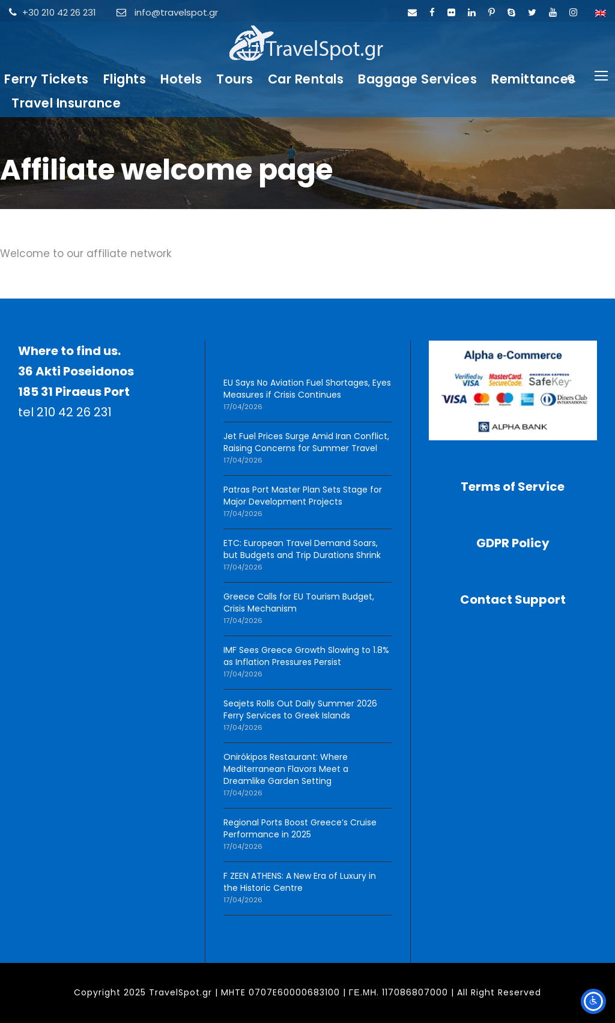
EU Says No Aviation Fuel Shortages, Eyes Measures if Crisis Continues (307, 389)
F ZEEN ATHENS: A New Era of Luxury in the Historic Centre (299, 882)
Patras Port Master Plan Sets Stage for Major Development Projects (302, 496)
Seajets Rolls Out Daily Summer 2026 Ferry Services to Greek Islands (300, 709)
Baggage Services (417, 79)
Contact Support (513, 599)
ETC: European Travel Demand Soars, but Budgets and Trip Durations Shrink (302, 549)
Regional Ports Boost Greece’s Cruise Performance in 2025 (300, 828)
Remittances (533, 79)
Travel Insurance (66, 103)
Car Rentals (306, 79)
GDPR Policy (513, 543)
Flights (125, 79)
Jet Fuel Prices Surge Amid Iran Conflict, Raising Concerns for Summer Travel (306, 442)
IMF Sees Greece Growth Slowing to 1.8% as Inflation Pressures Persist (306, 656)
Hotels (181, 79)
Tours (234, 79)
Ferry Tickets (46, 79)
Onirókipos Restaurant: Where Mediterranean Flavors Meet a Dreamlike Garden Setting (285, 769)
